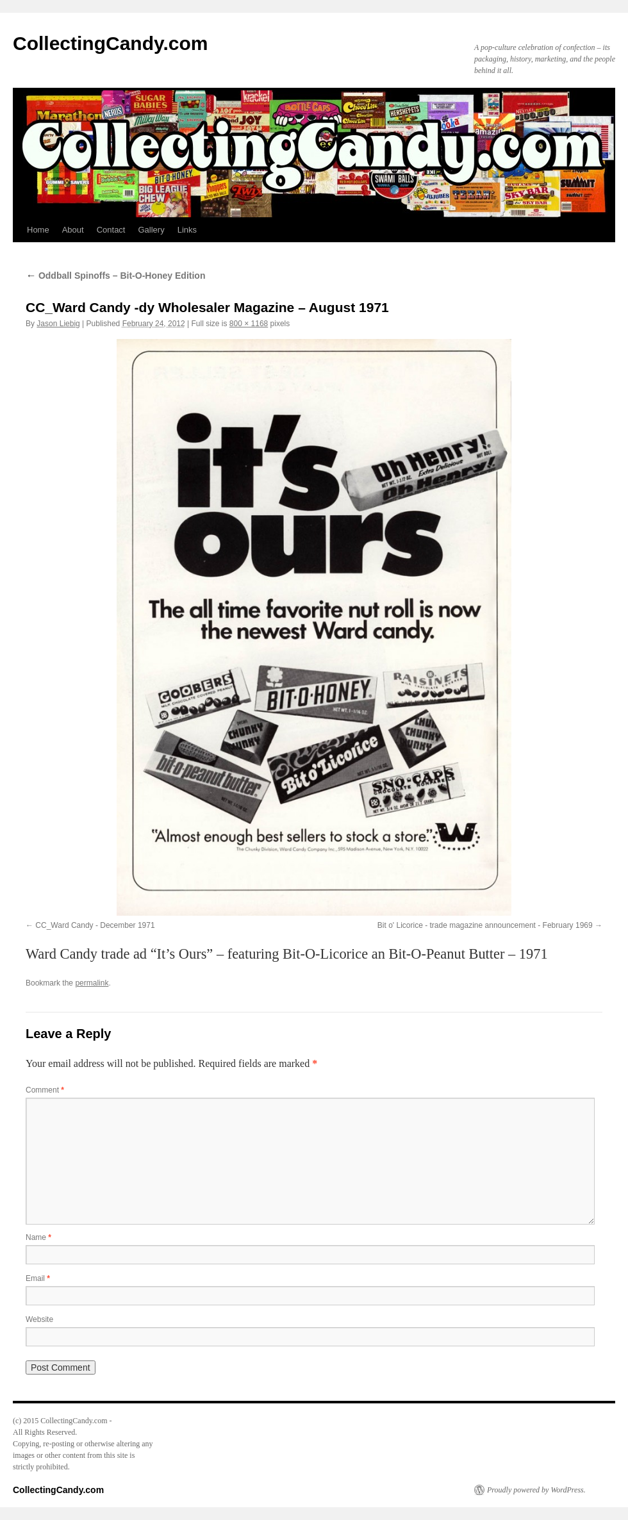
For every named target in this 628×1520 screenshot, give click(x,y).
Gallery (151, 230)
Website (39, 1319)
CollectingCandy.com (110, 43)
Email (38, 1278)
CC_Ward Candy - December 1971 (94, 925)
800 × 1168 (248, 323)
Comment (45, 1090)
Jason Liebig (58, 323)
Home (38, 230)
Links (187, 230)
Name (38, 1237)
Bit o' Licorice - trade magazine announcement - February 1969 (485, 925)
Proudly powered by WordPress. (536, 1489)
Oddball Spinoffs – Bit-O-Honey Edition (115, 275)
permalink (91, 983)
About (73, 230)
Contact (111, 230)
